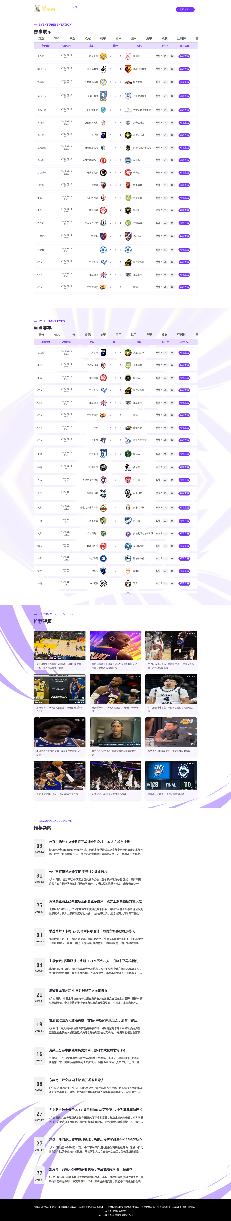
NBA (57, 38)
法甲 (134, 38)
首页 (75, 7)
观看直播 (184, 56)
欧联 (164, 38)
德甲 (103, 38)
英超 (41, 38)
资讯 (142, 7)
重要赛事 (126, 7)
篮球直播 (108, 7)
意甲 (149, 38)
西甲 (118, 38)
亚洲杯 (181, 38)
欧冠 (88, 38)
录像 (155, 7)
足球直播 (90, 7)
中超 (72, 38)
